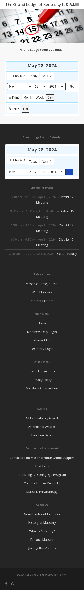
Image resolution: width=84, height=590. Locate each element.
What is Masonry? (42, 531)
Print (13, 98)
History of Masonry (42, 523)
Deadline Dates (42, 435)
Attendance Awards (42, 427)
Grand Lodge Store (42, 371)
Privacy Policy (42, 380)
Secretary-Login (42, 349)
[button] (77, 4)
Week (40, 97)
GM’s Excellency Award (42, 418)
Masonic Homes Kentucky (42, 483)
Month (28, 97)
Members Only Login (42, 332)
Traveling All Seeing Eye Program (42, 475)
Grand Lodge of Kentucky (42, 514)
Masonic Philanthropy (42, 492)
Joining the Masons (42, 548)
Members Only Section (42, 388)
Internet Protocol (42, 301)
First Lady (42, 466)
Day (50, 97)
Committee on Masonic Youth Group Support (42, 458)
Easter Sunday (66, 254)
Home (42, 323)
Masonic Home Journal (42, 284)
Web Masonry (42, 292)
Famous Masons (42, 540)
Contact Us (42, 340)
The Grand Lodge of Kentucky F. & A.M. (41, 4)
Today (33, 76)
